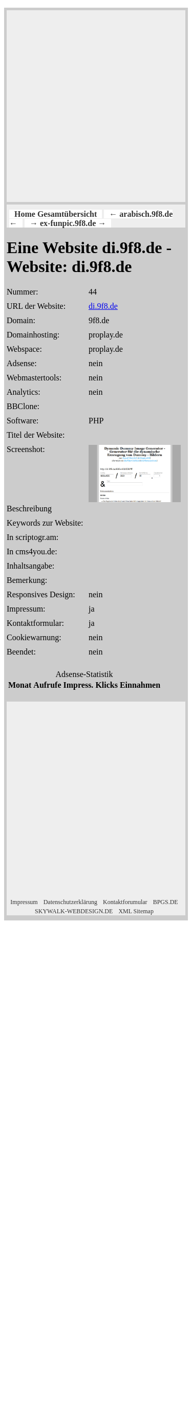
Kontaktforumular (125, 902)
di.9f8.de (103, 306)
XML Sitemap (136, 911)
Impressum (23, 902)
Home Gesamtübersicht (55, 214)
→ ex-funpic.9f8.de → (68, 223)
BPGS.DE (165, 902)
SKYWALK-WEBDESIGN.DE (74, 911)
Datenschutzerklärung (70, 902)
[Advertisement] (96, 106)
